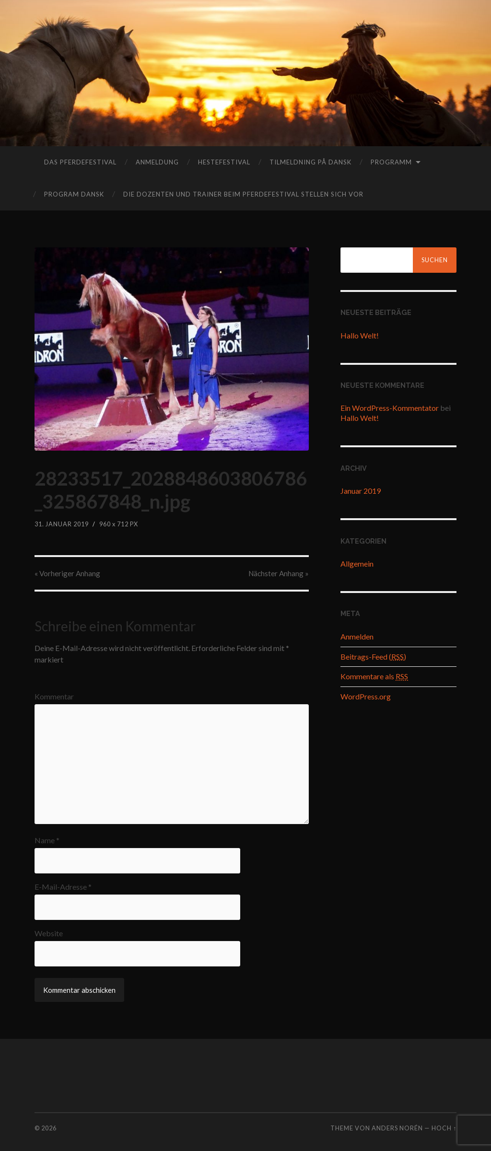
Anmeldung (157, 162)
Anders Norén (397, 1128)
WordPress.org (365, 696)
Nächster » (278, 573)
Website (49, 933)
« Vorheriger (67, 573)
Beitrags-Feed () (373, 656)
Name (47, 840)
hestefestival (224, 162)
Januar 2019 (360, 490)
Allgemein (357, 563)
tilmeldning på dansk (310, 162)
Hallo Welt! (359, 335)
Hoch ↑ (444, 1128)
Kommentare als (374, 676)
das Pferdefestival (80, 162)
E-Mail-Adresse (63, 887)
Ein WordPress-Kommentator (389, 407)
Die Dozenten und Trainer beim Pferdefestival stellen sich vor (243, 194)
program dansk (74, 194)
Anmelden (357, 636)
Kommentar (54, 696)
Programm (391, 162)
